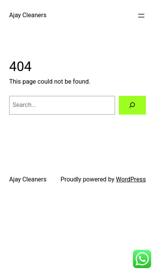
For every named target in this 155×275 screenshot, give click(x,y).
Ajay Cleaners (27, 15)
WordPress (131, 179)
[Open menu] (141, 15)
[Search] (132, 105)
